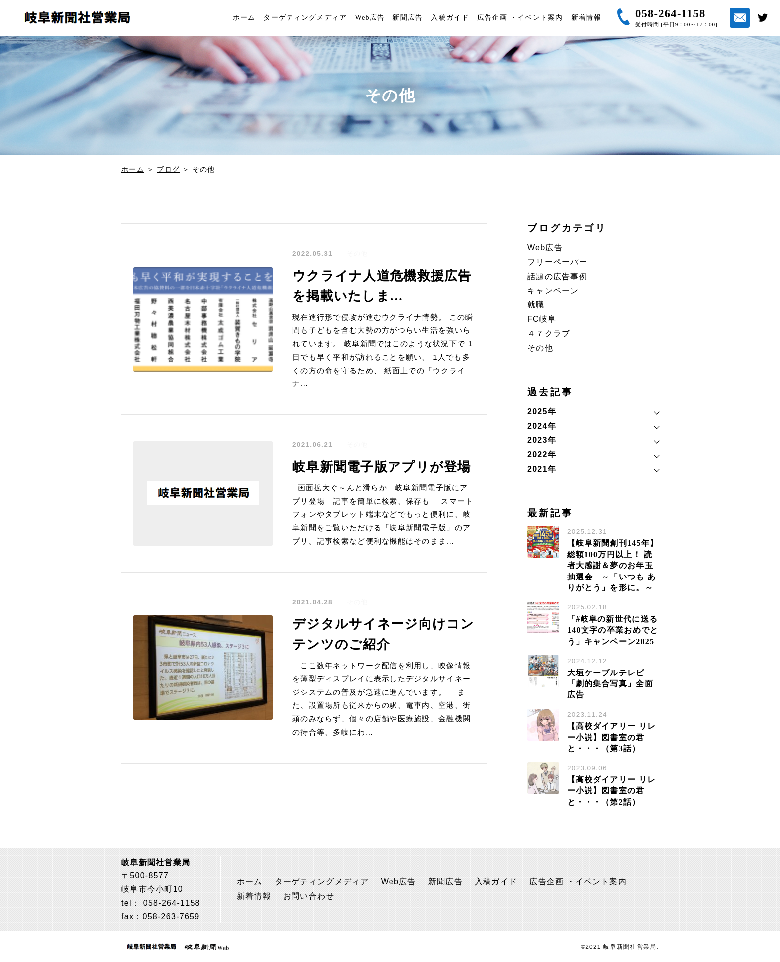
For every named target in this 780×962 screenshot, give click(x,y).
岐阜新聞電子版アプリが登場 (381, 467)
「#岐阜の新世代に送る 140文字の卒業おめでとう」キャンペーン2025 (612, 630)
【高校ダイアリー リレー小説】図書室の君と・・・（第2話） (611, 790)
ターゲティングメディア (305, 17)
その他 (357, 253)
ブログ (168, 169)
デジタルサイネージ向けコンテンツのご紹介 (383, 634)
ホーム (244, 17)
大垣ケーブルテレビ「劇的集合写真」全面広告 (610, 684)
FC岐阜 (541, 319)
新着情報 (586, 17)
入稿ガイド (450, 17)
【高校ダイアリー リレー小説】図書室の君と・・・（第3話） (611, 737)
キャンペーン (553, 291)
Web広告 (370, 17)
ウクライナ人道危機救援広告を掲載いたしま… (382, 286)
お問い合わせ (309, 896)
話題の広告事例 (557, 276)
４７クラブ (548, 333)
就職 (536, 304)
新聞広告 (407, 17)
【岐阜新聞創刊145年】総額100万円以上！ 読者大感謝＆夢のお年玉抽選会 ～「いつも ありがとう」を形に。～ (612, 565)
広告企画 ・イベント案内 (520, 17)
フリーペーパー (557, 262)
